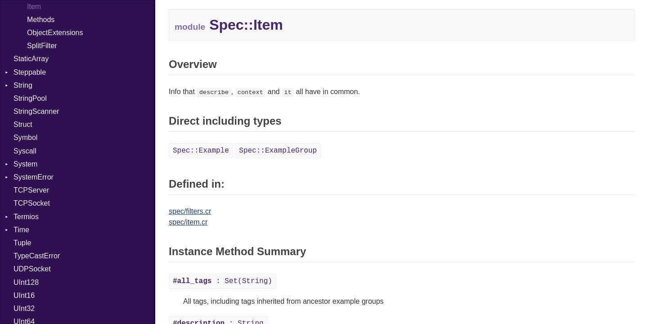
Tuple (22, 243)
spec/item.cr (188, 222)
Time (21, 230)
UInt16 (24, 295)
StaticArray (31, 59)
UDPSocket (32, 269)
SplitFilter (42, 46)
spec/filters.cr (190, 211)
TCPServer (31, 190)
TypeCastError (37, 256)
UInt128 (26, 282)
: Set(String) (222, 281)
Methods (40, 19)
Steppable (30, 72)
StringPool (30, 98)
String (23, 85)
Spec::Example (201, 151)
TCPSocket (32, 203)
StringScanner (36, 111)
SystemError (34, 177)
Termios (26, 216)
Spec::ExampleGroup (278, 151)
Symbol (25, 137)
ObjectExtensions (55, 32)
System (25, 164)
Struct (23, 124)
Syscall (25, 151)
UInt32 (24, 308)
